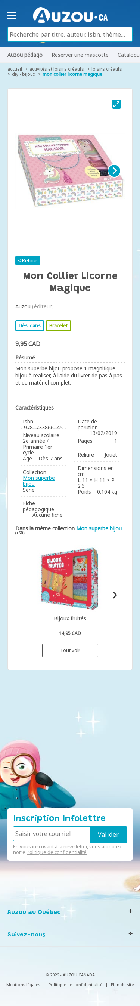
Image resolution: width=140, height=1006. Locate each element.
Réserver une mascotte (80, 54)
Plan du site (122, 984)
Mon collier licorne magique (72, 74)
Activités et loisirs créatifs (56, 69)
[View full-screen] (116, 104)
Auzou (23, 306)
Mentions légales (23, 984)
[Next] (114, 171)
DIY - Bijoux (23, 74)
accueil (14, 69)
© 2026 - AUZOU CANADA (70, 975)
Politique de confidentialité (57, 852)
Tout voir (70, 650)
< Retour (27, 260)
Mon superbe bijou (39, 480)
